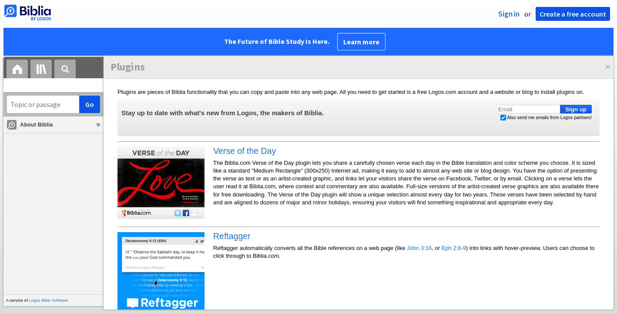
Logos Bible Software (48, 300)
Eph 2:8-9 (454, 248)
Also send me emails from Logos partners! (546, 117)
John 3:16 (419, 248)
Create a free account (573, 14)
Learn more (361, 41)
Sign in (509, 14)
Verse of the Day (244, 151)
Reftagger (232, 236)
